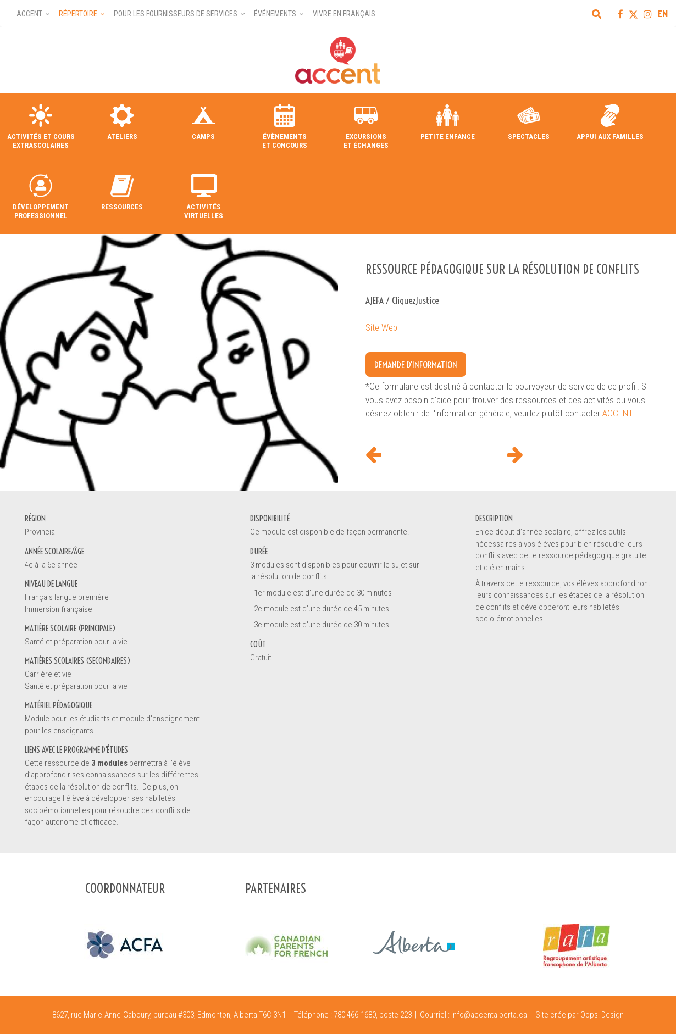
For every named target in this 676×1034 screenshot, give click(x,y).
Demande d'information (415, 364)
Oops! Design (602, 1015)
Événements (275, 13)
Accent (29, 13)
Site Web (381, 327)
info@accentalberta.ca (489, 1015)
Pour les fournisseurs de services (175, 13)
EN (662, 13)
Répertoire (78, 13)
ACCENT (617, 413)
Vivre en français (344, 13)
